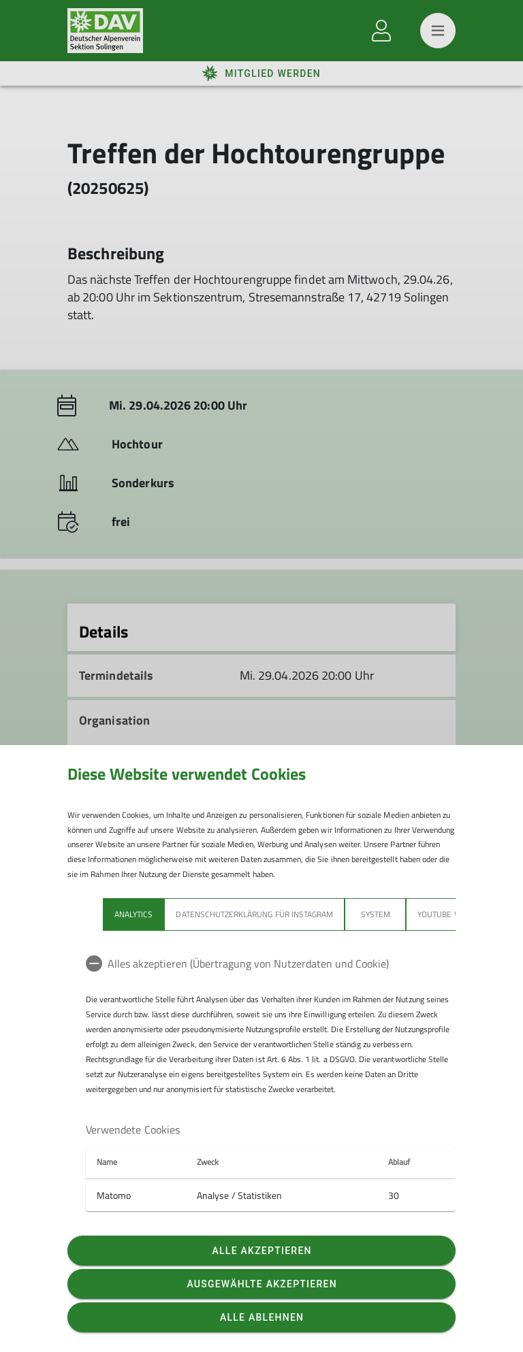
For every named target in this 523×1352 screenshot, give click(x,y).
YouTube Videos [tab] (449, 914)
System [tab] (375, 914)
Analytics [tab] (133, 914)
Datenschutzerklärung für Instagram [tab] (254, 914)
